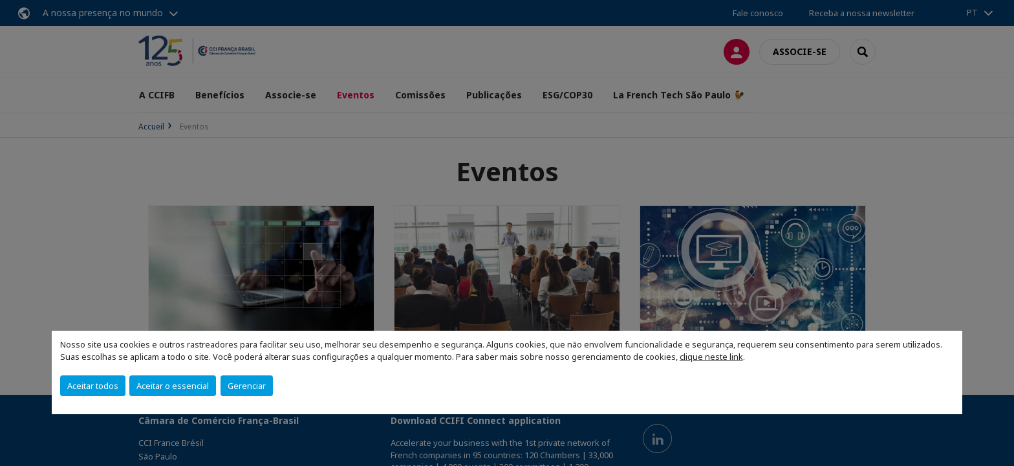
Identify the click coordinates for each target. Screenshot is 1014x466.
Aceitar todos (92, 386)
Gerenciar (247, 386)
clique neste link (711, 356)
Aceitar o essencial (172, 386)
